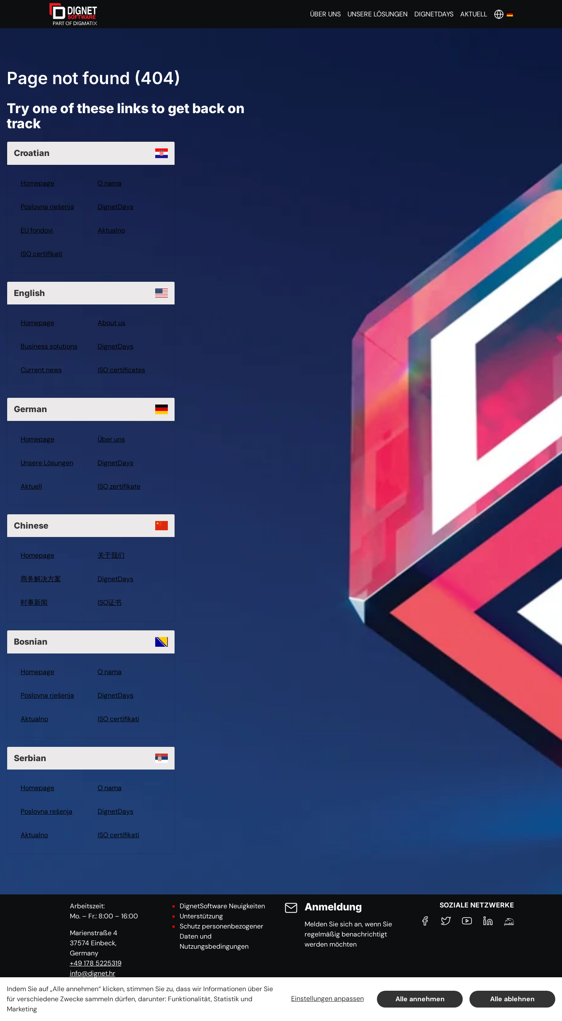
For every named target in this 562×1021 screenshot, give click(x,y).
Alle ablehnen (512, 999)
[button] (325, 14)
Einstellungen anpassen (327, 998)
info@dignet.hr (92, 973)
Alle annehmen (420, 999)
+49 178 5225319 (96, 963)
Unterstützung (201, 916)
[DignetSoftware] (73, 14)
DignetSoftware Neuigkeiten (222, 906)
